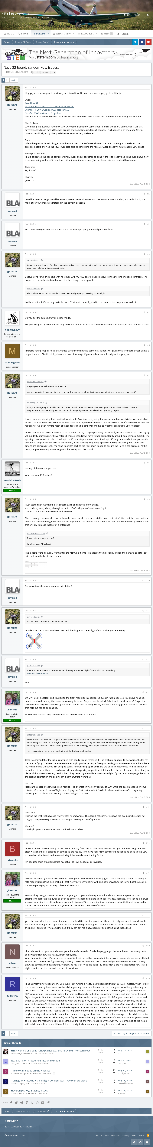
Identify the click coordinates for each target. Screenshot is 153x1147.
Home (10, 33)
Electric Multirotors (46, 1053)
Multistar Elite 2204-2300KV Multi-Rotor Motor (49, 106)
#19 (148, 945)
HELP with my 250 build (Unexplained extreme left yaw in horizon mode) (51, 1050)
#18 (148, 915)
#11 (148, 610)
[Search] (137, 33)
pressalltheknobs (125, 1083)
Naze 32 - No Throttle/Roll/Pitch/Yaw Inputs (36, 1060)
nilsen (12, 963)
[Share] (144, 87)
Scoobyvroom (17, 1073)
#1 (148, 87)
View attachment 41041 (37, 673)
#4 (148, 254)
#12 (148, 659)
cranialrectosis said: (36, 533)
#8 (148, 462)
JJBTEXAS (10, 72)
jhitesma (12, 709)
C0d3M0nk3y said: (35, 381)
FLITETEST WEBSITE (13, 1126)
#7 (148, 375)
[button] (48, 33)
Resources (87, 33)
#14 (148, 728)
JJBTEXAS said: (33, 665)
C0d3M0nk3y (12, 329)
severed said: (33, 260)
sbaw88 (14, 1093)
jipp (119, 1053)
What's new (63, 33)
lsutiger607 (15, 1063)
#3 (148, 224)
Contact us (97, 1135)
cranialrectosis (12, 480)
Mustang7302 (12, 362)
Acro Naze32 (31, 102)
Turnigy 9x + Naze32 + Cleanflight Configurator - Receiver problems (49, 1080)
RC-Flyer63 (12, 995)
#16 (148, 843)
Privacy (126, 1135)
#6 (148, 345)
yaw (53, 72)
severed (12, 211)
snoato (14, 1083)
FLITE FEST (29, 1126)
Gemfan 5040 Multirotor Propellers (43, 113)
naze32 (36, 72)
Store (24, 33)
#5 (148, 312)
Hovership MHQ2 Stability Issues (29, 1090)
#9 (148, 499)
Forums (41, 33)
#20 (148, 978)
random (45, 72)
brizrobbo (12, 860)
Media (107, 33)
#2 (148, 194)
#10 (148, 580)
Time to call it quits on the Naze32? (30, 1070)
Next (13, 80)
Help (134, 1135)
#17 (148, 873)
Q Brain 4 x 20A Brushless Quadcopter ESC (47, 109)
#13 (148, 692)
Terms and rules (112, 1135)
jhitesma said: (33, 734)
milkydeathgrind (18, 1053)
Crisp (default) (11, 1135)
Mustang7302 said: (35, 402)
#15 (148, 807)
